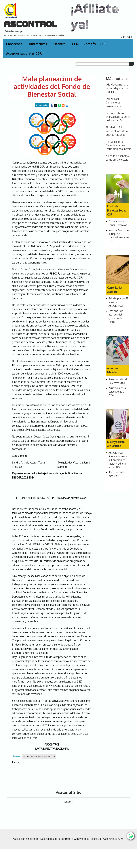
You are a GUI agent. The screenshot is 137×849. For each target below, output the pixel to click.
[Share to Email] (63, 105)
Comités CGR (94, 45)
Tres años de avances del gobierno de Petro (116, 316)
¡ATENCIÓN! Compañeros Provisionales (113, 102)
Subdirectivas (37, 44)
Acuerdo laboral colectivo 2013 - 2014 (117, 391)
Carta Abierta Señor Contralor (118, 223)
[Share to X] (55, 105)
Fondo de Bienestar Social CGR (39, 756)
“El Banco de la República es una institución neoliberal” (118, 145)
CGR (75, 44)
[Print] (67, 105)
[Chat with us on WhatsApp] (130, 836)
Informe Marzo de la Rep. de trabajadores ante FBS (119, 236)
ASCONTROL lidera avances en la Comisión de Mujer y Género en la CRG (118, 460)
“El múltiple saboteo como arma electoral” (118, 157)
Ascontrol (59, 44)
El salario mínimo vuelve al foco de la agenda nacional (117, 131)
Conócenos (15, 45)
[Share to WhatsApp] (59, 105)
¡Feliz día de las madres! (117, 474)
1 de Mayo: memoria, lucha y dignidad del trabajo (117, 88)
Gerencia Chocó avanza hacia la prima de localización (118, 116)
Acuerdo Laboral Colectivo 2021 (118, 381)
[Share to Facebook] (52, 105)
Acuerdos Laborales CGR (25, 54)
